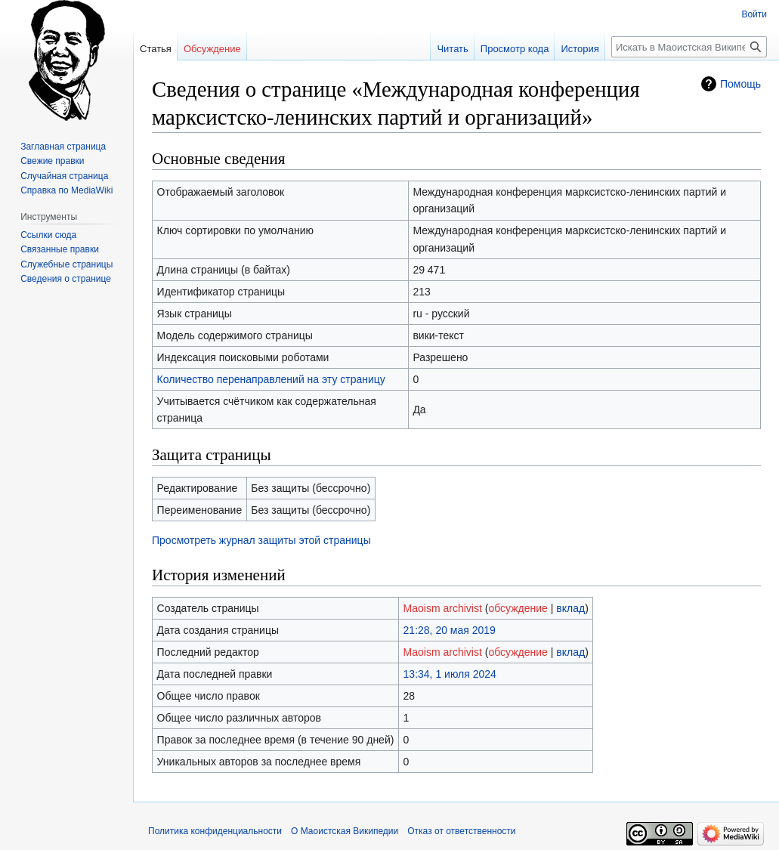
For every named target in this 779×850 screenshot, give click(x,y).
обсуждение (517, 608)
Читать (452, 48)
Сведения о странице (65, 279)
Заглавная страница (63, 146)
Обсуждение (212, 48)
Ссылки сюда (48, 235)
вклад (570, 608)
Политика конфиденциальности (215, 831)
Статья (156, 48)
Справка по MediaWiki (66, 190)
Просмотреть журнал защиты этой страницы (261, 540)
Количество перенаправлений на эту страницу (271, 379)
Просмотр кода (515, 48)
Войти (754, 14)
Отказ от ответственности (461, 831)
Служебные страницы (66, 264)
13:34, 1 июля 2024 (449, 674)
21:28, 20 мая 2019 (449, 630)
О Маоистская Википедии (344, 831)
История (579, 48)
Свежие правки (52, 161)
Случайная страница (64, 176)
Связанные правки (59, 249)
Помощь (740, 84)
